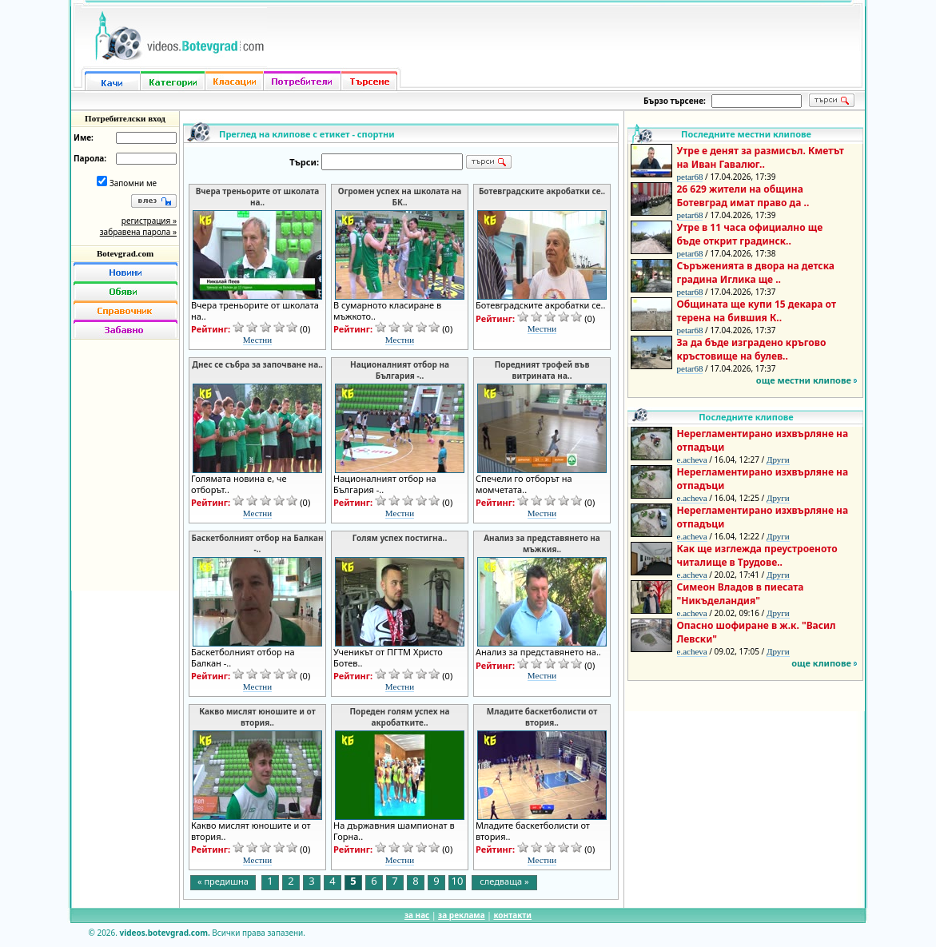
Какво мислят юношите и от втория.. (257, 717)
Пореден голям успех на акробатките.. (399, 717)
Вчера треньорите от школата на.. (258, 196)
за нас (416, 915)
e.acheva (692, 459)
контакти (512, 915)
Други (778, 459)
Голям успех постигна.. (399, 537)
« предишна (223, 881)
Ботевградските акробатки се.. (542, 191)
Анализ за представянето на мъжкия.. (542, 543)
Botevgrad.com (125, 253)
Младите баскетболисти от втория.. (542, 717)
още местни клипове (803, 380)
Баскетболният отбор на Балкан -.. (258, 543)
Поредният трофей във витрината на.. (542, 370)
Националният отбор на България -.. (399, 370)
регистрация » (149, 220)
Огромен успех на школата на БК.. (400, 196)
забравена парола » (138, 231)
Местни (257, 339)
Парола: (90, 158)
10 (458, 881)
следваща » (504, 881)
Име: (84, 137)
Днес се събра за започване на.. (257, 364)
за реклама (461, 915)
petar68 (690, 176)
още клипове (821, 663)
